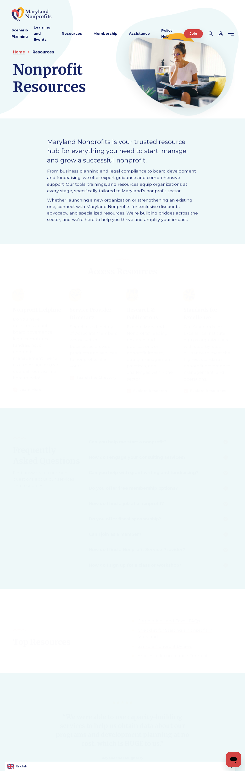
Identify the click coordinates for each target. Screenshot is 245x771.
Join (193, 33)
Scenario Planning (19, 33)
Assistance (139, 33)
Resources (72, 33)
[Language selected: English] (120, 766)
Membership (105, 33)
